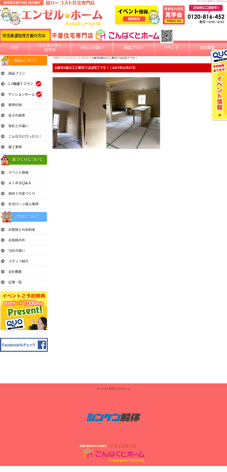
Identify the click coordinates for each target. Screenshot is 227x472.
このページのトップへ (215, 155)
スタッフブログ (79, 57)
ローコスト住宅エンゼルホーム (113, 388)
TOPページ (60, 57)
